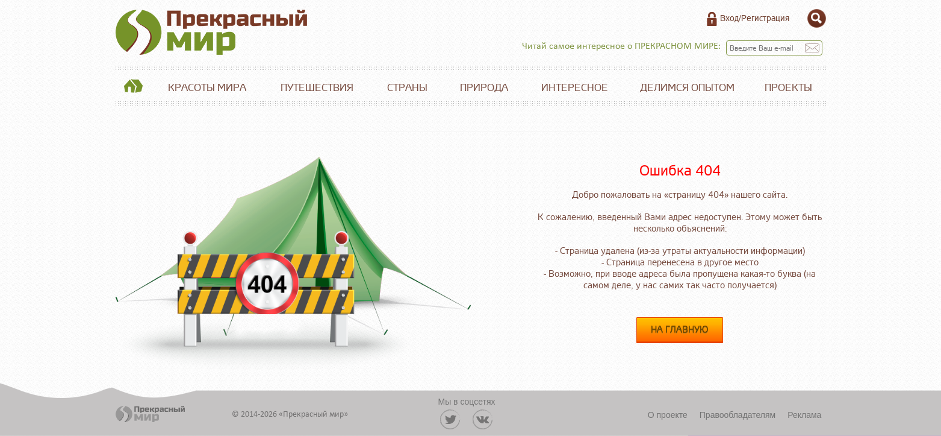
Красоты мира (207, 87)
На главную (680, 330)
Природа (484, 87)
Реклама (804, 415)
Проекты (788, 87)
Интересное (574, 87)
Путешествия (317, 87)
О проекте (668, 415)
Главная (134, 88)
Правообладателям (737, 415)
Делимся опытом (687, 87)
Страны (407, 87)
